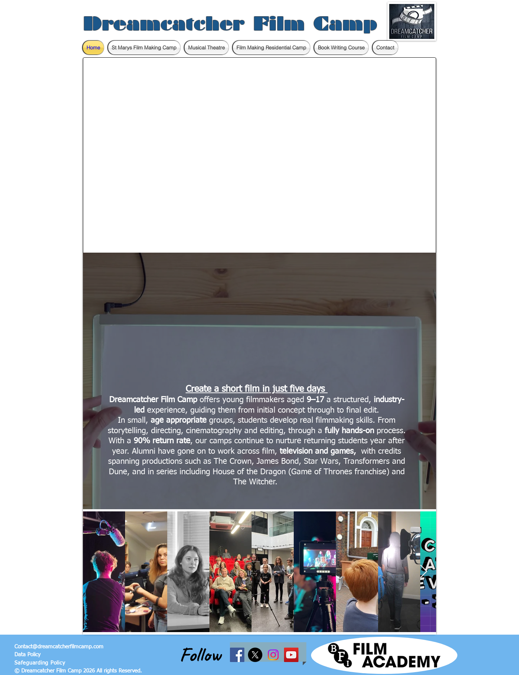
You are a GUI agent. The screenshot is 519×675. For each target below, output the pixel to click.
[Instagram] (273, 655)
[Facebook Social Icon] (237, 655)
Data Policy (27, 654)
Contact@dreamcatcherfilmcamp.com (58, 646)
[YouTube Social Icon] (291, 655)
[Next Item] (424, 572)
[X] (255, 655)
